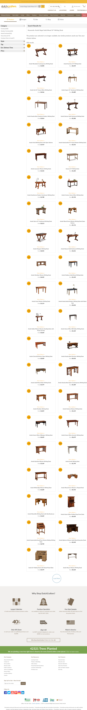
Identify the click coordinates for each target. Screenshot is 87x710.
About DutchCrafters (8, 659)
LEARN (72, 10)
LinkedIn (22, 692)
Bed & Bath (15, 15)
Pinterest (15, 692)
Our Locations (7, 663)
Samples (78, 15)
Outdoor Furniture (7, 31)
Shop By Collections (62, 663)
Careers (5, 675)
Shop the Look (61, 661)
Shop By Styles (61, 659)
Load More (56, 578)
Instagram (19, 692)
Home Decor (5, 35)
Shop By (63, 15)
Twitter (8, 692)
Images (23, 20)
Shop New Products (62, 665)
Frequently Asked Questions (37, 665)
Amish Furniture (6, 33)
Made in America (8, 667)
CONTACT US (52, 10)
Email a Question (36, 703)
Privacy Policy (7, 671)
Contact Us (6, 661)
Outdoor (34, 15)
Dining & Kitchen (5, 15)
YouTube (12, 692)
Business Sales (7, 665)
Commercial (70, 15)
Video (61, 20)
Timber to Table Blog (35, 661)
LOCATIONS (62, 10)
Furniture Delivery (8, 673)
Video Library (34, 663)
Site (35, 20)
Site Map (60, 669)
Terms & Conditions (8, 669)
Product (10, 20)
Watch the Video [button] (43, 640)
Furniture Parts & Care (7, 38)
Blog (48, 20)
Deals (84, 15)
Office (28, 15)
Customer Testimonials (36, 667)
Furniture (4, 28)
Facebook (5, 692)
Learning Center (34, 659)
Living (22, 15)
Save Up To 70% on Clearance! (43, 1)
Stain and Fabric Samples (63, 667)
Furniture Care (34, 669)
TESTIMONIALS (82, 10)
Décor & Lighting (43, 15)
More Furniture (54, 15)
